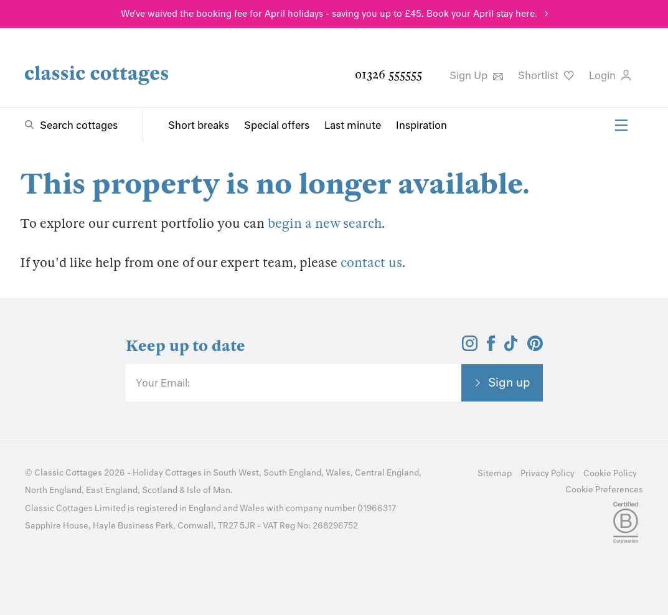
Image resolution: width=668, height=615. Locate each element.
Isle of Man (208, 490)
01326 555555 (388, 74)
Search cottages (79, 125)
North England (53, 490)
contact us (371, 263)
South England (292, 472)
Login (610, 75)
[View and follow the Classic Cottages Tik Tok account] (511, 347)
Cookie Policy (610, 473)
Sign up (509, 382)
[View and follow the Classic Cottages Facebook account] (491, 347)
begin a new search (325, 223)
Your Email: (163, 383)
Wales (338, 472)
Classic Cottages (68, 472)
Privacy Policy (547, 473)
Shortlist (546, 75)
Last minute (352, 125)
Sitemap (494, 473)
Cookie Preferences (604, 489)
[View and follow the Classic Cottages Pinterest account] (535, 347)
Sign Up (476, 75)
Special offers (276, 125)
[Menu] (621, 125)
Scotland (159, 490)
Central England (387, 472)
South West (236, 472)
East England (112, 490)
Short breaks (198, 125)
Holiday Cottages (167, 472)
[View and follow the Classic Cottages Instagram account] (469, 347)
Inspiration (421, 125)
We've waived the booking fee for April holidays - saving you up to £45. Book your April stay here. (329, 13)
